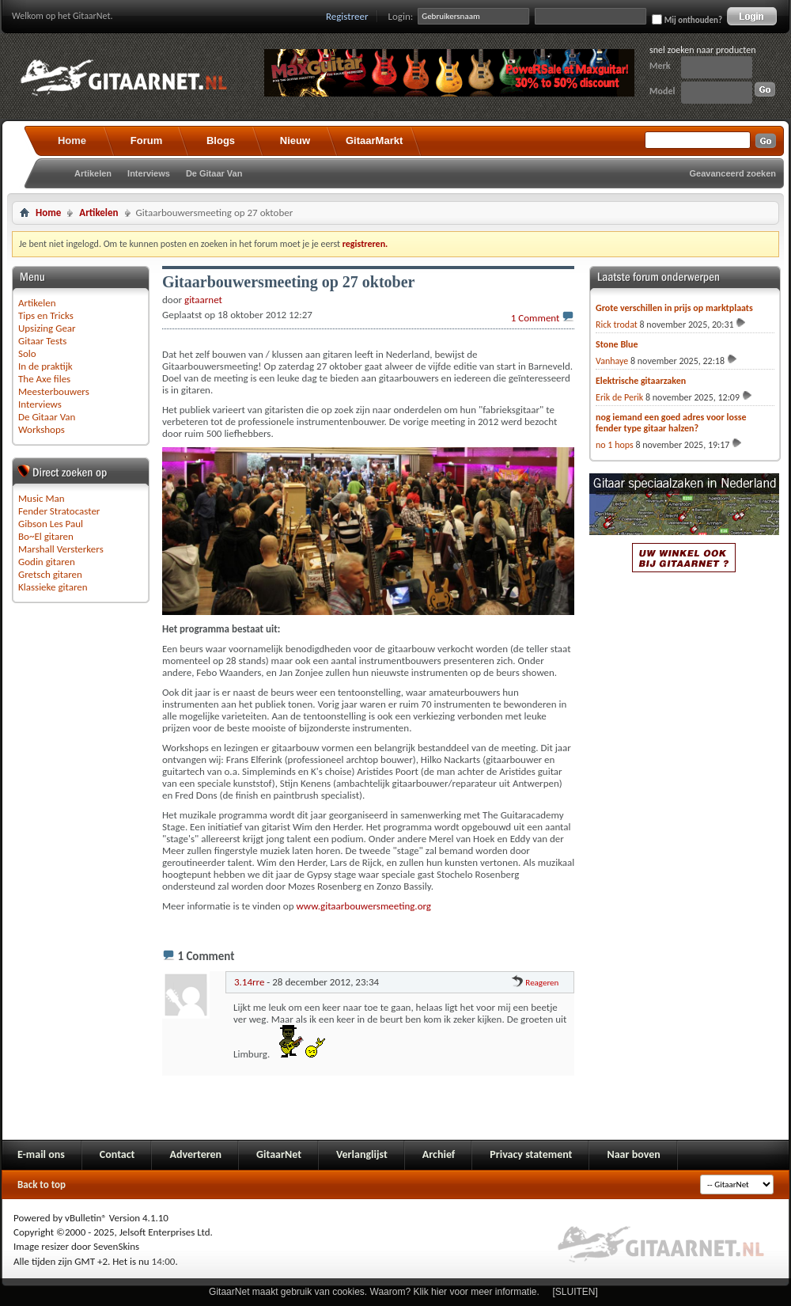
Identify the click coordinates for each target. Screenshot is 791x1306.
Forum (146, 140)
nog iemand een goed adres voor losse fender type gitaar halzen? (671, 423)
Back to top (41, 1184)
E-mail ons (41, 1154)
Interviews (148, 173)
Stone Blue (617, 344)
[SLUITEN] (575, 1291)
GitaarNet (278, 1154)
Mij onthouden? (687, 19)
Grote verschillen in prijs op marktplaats (674, 307)
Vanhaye (612, 360)
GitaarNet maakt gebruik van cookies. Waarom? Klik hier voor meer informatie (372, 1291)
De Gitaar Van (214, 173)
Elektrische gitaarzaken (641, 380)
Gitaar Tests (42, 341)
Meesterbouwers (53, 391)
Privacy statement (531, 1154)
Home (72, 140)
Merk (660, 65)
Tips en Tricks (46, 315)
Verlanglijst (362, 1154)
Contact (117, 1154)
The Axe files (44, 379)
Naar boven (633, 1154)
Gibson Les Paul (50, 524)
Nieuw (295, 140)
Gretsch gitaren (50, 574)
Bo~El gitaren (46, 536)
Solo (27, 353)
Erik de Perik (619, 397)
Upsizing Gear (47, 328)
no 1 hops (615, 444)
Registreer (347, 16)
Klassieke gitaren (53, 587)
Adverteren (195, 1154)
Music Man (41, 498)
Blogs (220, 140)
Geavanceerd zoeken (733, 173)
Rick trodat (617, 324)
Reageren (535, 983)
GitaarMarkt (374, 140)
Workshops (41, 429)
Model (662, 91)
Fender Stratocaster (59, 511)
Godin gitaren (46, 562)
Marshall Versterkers (61, 549)
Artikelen (93, 173)
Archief (438, 1154)
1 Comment (535, 318)
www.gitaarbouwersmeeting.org (364, 906)
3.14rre (249, 982)
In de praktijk (45, 366)
